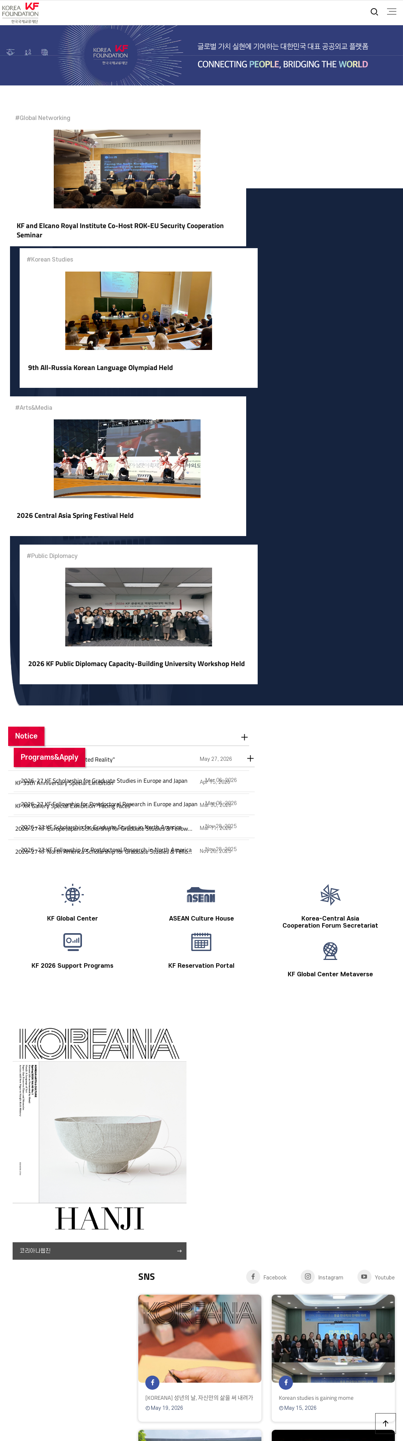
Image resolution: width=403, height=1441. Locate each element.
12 (293, 1056)
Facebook (266, 739)
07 (226, 1056)
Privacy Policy (78, 1277)
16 (347, 1056)
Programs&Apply (241, 446)
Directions (160, 1277)
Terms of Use (36, 1277)
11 (280, 1056)
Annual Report (121, 1277)
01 (145, 1056)
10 (266, 1056)
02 (158, 1056)
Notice (26, 446)
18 (374, 1056)
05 (199, 1056)
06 (110, 1056)
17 (360, 1056)
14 (320, 1056)
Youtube (376, 739)
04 (185, 1056)
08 (239, 1056)
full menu (390, 11)
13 (306, 1056)
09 (253, 1056)
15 (333, 1056)
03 (172, 1056)
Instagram (322, 739)
